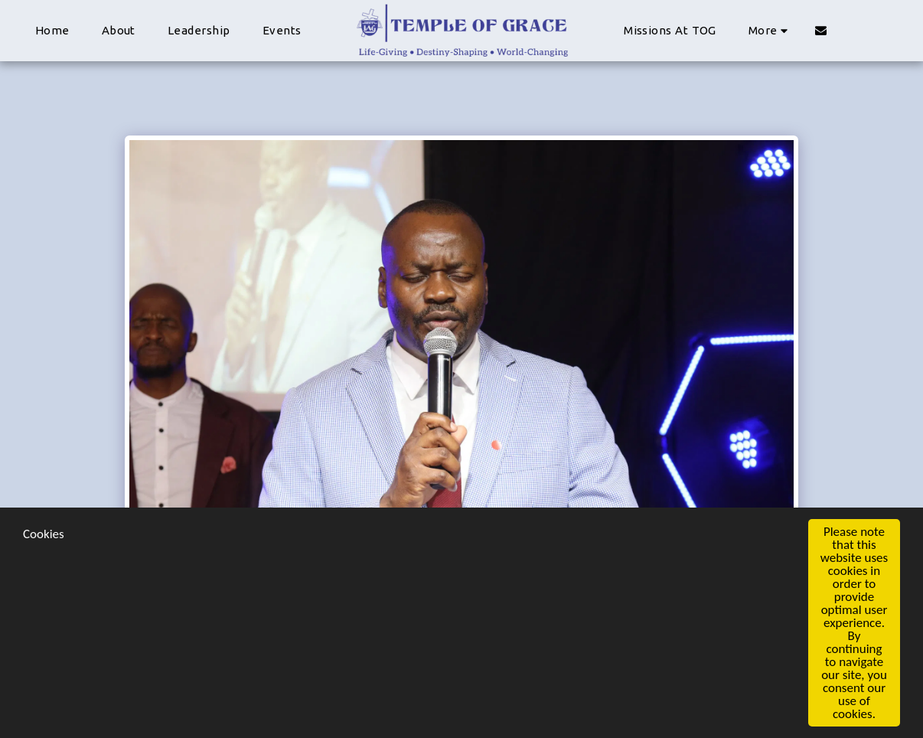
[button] (821, 30)
